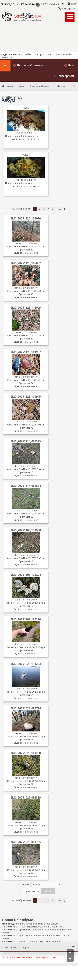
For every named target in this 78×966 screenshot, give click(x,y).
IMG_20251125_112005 (26, 307)
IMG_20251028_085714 (26, 708)
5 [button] (52, 208)
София (54, 4)
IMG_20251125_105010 (26, 218)
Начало (6, 947)
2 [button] (39, 208)
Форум (40, 54)
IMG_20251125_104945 (26, 396)
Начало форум (21, 947)
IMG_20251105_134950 (26, 530)
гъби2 (26, 155)
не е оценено (30, 252)
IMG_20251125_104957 (26, 352)
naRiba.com (29, 54)
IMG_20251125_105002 (26, 263)
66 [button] (60, 208)
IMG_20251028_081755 (26, 842)
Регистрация (68, 8)
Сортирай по (39, 884)
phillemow (32, 243)
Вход (73, 3)
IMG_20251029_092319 (26, 797)
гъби (26, 108)
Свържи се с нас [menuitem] (46, 957)
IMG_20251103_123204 (26, 574)
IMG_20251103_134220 (26, 619)
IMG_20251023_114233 (26, 664)
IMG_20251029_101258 (26, 753)
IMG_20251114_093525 (26, 441)
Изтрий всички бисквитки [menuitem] (17, 957)
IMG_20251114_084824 (26, 485)
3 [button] (44, 208)
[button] (64, 209)
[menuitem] (28, 65)
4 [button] (48, 208)
